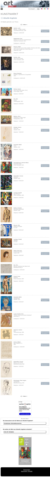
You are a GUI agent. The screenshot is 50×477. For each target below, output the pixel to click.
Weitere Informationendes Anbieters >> (45, 31)
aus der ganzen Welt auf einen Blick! (24, 408)
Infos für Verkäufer (9, 432)
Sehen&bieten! (27, 442)
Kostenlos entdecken (25, 414)
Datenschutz (26, 469)
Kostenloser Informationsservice (12, 423)
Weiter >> (25, 24)
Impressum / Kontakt (26, 471)
